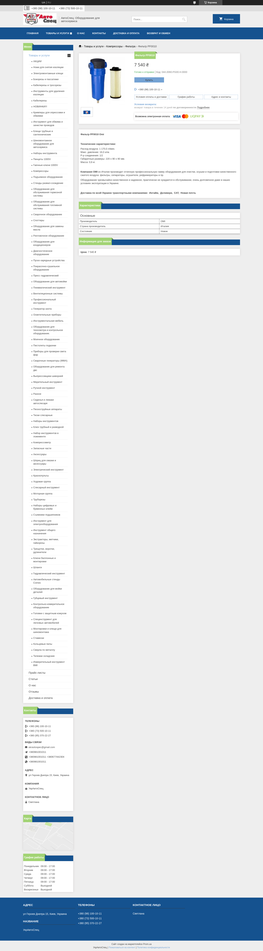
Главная (33, 33)
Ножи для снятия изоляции (48, 67)
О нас (81, 33)
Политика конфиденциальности (153, 947)
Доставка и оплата (126, 33)
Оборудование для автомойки (50, 281)
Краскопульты (41, 475)
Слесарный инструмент (46, 487)
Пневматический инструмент (49, 287)
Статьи (33, 679)
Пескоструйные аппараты (47, 409)
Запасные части (42, 448)
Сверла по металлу (44, 649)
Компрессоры (114, 46)
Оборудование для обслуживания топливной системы (47, 205)
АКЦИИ (37, 61)
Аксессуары (40, 454)
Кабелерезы (40, 100)
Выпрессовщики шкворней (48, 376)
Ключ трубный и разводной (48, 427)
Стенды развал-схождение (48, 183)
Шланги (37, 567)
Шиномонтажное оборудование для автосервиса (43, 143)
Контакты (99, 33)
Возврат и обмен (158, 33)
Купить (149, 80)
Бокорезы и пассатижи (46, 79)
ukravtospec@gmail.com (42, 747)
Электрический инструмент (48, 469)
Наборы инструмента (45, 153)
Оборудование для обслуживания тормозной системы (47, 192)
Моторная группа (42, 493)
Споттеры (38, 220)
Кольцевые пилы (42, 644)
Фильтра (130, 46)
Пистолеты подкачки (44, 345)
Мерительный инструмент (47, 382)
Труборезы (39, 499)
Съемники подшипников (46, 514)
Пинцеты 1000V (42, 159)
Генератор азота (42, 308)
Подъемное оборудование (48, 177)
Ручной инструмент (44, 388)
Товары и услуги (57, 33)
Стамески (38, 638)
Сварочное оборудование (47, 214)
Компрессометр (42, 442)
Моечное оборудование (46, 339)
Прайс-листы (37, 672)
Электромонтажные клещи (48, 73)
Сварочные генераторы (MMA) (50, 360)
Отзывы (34, 691)
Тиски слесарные (43, 415)
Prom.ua (147, 944)
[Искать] (184, 19)
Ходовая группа (42, 481)
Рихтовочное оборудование (48, 235)
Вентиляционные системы (48, 293)
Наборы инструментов (45, 421)
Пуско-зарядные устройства (49, 260)
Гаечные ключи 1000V (45, 165)
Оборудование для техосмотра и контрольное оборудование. (48, 330)
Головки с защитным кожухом (50, 613)
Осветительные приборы (47, 314)
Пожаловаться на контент (122, 947)
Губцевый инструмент (45, 598)
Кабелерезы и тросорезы (47, 85)
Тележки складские (44, 656)
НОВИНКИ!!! (40, 106)
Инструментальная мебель (48, 320)
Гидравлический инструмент (49, 573)
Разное (37, 393)
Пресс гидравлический (46, 275)
